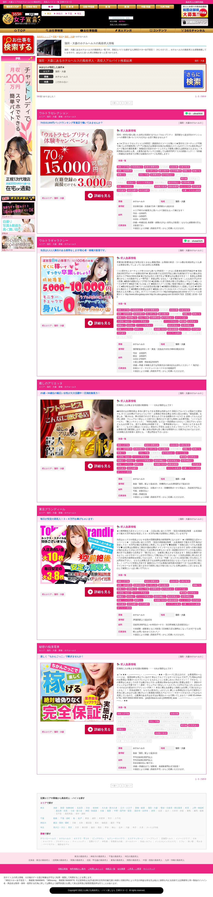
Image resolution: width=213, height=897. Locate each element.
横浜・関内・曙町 (61, 823)
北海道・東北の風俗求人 (39, 860)
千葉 (70, 13)
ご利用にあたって (95, 869)
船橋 (55, 818)
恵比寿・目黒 (61, 811)
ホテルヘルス (139, 201)
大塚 (102, 811)
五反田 (80, 808)
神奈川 (59, 13)
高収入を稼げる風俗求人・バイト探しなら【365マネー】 (103, 890)
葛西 (109, 811)
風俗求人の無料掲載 (194, 2)
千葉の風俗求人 (115, 856)
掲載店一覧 (110, 869)
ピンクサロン (98, 838)
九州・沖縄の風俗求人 (175, 860)
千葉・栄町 (65, 818)
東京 (49, 13)
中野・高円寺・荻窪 (123, 811)
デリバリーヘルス (48, 838)
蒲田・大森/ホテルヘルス (191, 123)
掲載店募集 (63, 869)
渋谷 (88, 808)
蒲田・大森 (180, 201)
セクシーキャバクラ (116, 838)
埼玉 (79, 13)
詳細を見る (102, 196)
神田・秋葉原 (91, 811)
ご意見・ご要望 (134, 869)
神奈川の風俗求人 (98, 856)
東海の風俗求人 (117, 860)
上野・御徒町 (198, 808)
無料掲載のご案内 (78, 869)
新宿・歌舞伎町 (67, 808)
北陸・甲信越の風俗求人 (97, 860)
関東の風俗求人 (77, 860)
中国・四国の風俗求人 (152, 860)
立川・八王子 (126, 808)
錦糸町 (96, 808)
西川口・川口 (59, 827)
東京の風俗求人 (81, 856)
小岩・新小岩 (76, 811)
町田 (187, 808)
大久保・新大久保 (109, 808)
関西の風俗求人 (133, 860)
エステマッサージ (135, 838)
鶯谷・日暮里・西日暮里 (171, 808)
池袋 (55, 808)
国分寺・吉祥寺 (141, 811)
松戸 (80, 818)
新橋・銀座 (140, 808)
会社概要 (121, 869)
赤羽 (153, 811)
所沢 (70, 827)
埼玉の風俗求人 (132, 856)
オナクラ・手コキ (81, 838)
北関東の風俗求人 (60, 860)
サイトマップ (149, 869)
